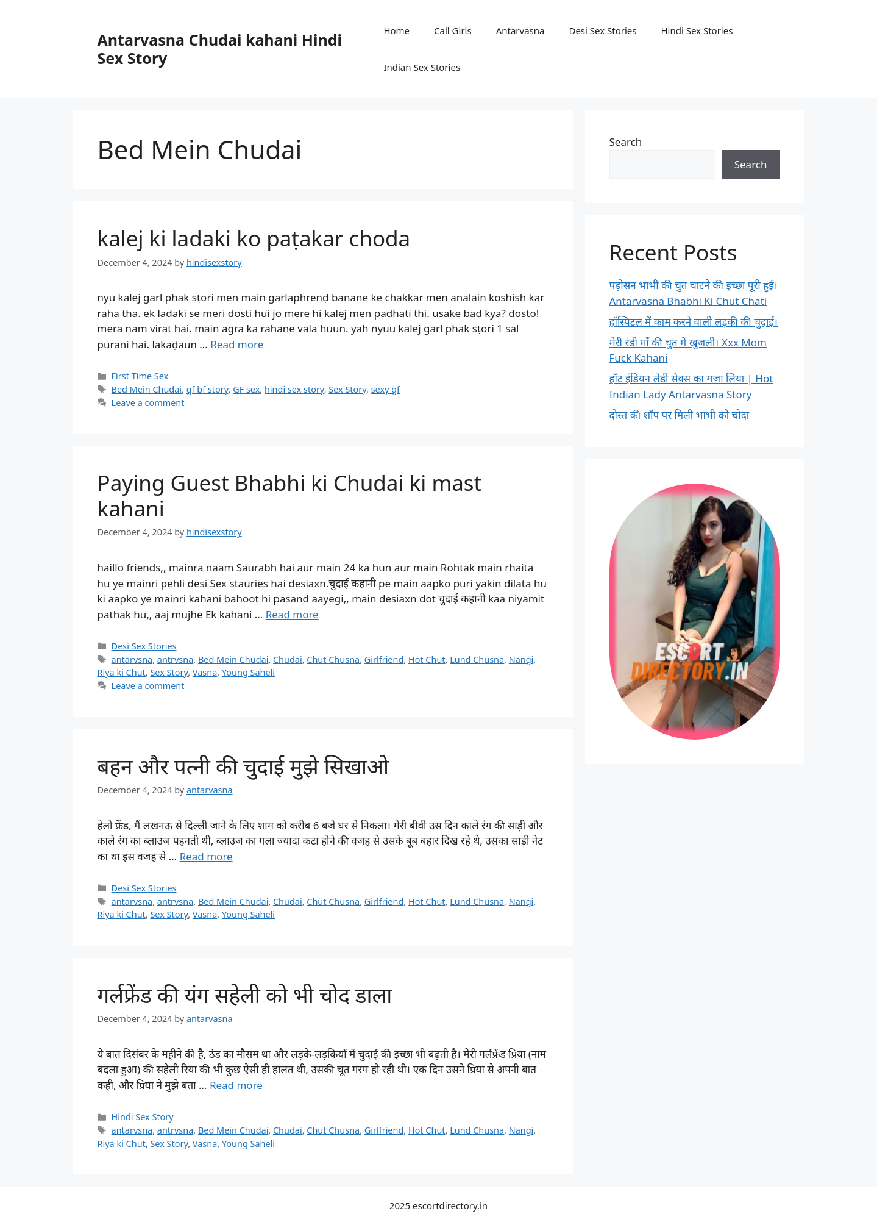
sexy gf (385, 389)
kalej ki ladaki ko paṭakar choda (254, 238)
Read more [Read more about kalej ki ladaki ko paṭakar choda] (236, 344)
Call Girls (453, 30)
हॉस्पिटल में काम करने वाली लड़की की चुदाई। (693, 322)
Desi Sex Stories (602, 30)
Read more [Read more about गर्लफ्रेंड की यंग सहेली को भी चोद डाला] (236, 1085)
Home (396, 30)
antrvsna (175, 659)
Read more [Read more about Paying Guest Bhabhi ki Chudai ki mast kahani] (292, 614)
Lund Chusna (477, 659)
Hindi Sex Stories (697, 30)
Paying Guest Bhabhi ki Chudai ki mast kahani (290, 495)
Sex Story (347, 389)
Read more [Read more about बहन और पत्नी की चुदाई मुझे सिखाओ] (206, 856)
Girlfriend (384, 659)
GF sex (246, 389)
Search (625, 142)
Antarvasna (520, 30)
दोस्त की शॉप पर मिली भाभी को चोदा (679, 415)
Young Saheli (248, 672)
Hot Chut (427, 659)
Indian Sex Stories (421, 67)
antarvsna (132, 659)
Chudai (287, 659)
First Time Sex (140, 376)
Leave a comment (148, 403)
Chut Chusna (333, 659)
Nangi (521, 659)
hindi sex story (294, 389)
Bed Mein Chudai (147, 389)
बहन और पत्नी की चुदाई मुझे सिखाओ (243, 766)
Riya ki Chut (122, 672)
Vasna (205, 672)
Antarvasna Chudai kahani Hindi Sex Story (220, 48)
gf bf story (207, 389)
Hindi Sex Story (143, 1117)
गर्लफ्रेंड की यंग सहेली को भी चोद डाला (245, 994)
